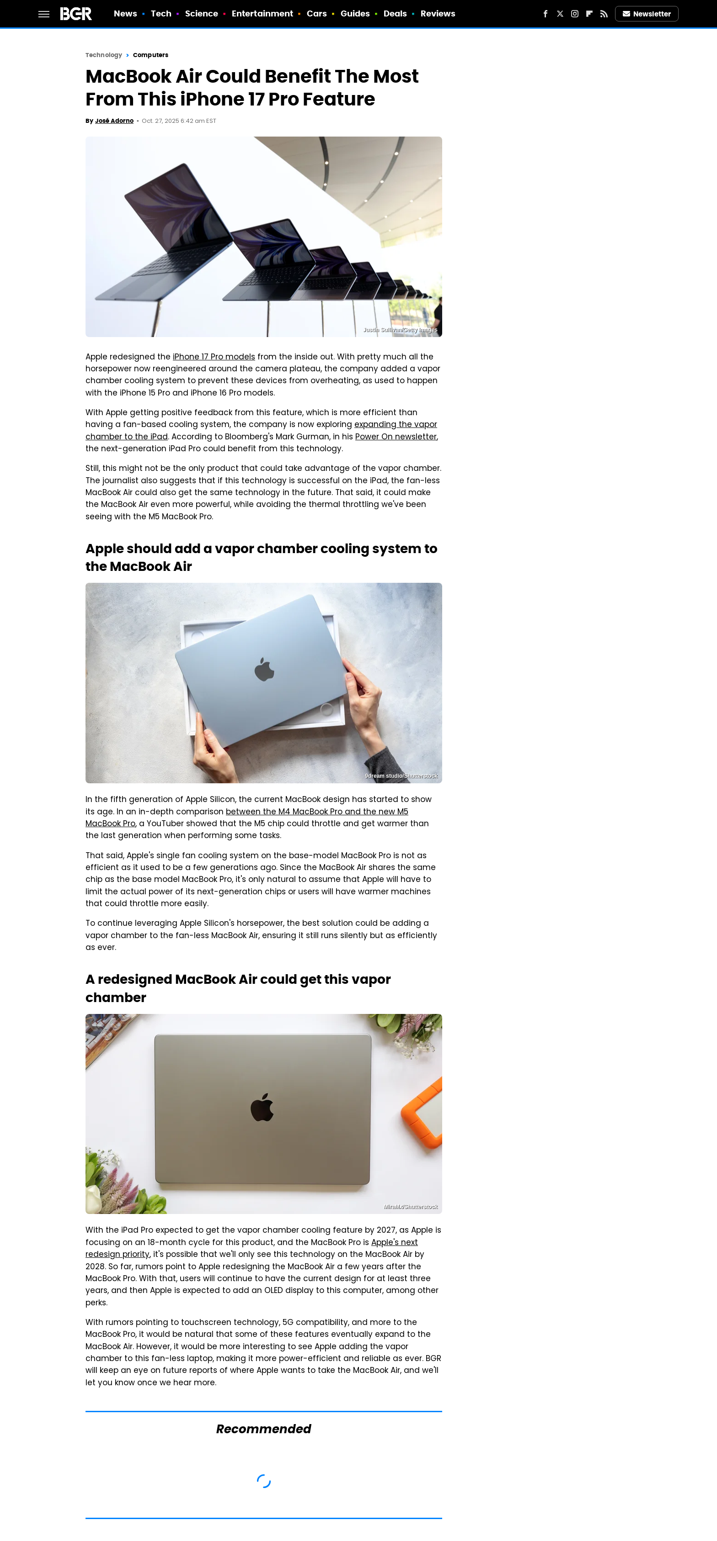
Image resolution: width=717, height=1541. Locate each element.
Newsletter (647, 14)
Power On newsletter (396, 437)
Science (202, 13)
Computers (150, 55)
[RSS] (604, 13)
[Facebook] (545, 13)
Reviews (438, 13)
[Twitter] (560, 13)
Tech (161, 13)
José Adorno (114, 121)
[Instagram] (574, 13)
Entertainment (262, 13)
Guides (355, 13)
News (125, 13)
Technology (104, 55)
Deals (395, 13)
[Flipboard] (589, 13)
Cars (317, 13)
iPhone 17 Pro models (214, 357)
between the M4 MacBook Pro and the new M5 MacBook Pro (247, 818)
